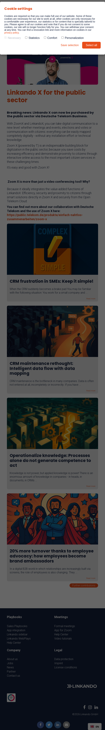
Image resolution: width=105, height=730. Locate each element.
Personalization (72, 37)
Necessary (12, 37)
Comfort (50, 37)
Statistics (32, 37)
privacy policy (11, 32)
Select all (91, 45)
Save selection (70, 45)
